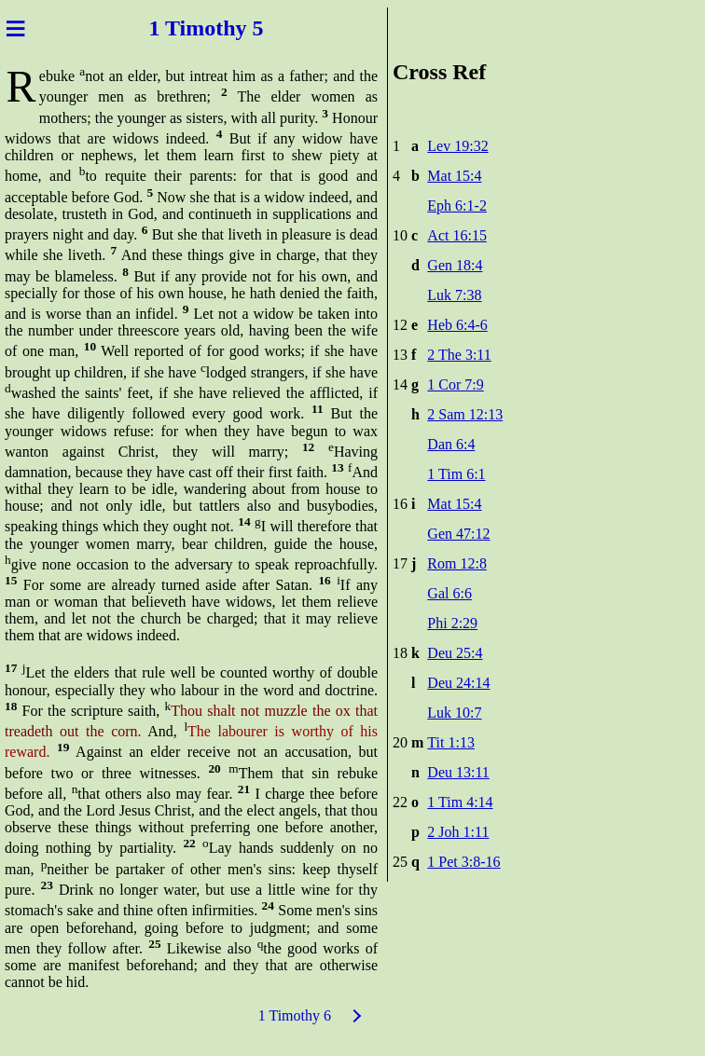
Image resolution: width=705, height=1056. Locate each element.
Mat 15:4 (454, 176)
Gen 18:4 (454, 265)
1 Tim (176, 28)
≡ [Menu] (15, 27)
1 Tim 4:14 (459, 802)
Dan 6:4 (451, 444)
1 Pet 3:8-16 (463, 862)
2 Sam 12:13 (465, 414)
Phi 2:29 (452, 623)
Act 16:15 (457, 235)
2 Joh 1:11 (458, 832)
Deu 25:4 (454, 653)
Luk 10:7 (454, 712)
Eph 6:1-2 (457, 205)
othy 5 (233, 28)
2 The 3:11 (459, 355)
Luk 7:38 (454, 295)
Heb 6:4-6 (457, 325)
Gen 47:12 (458, 534)
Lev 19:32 (457, 146)
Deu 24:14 (458, 683)
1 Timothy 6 (294, 1015)
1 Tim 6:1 (456, 474)
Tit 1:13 (451, 742)
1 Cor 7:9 (455, 384)
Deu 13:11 (458, 772)
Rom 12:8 (457, 563)
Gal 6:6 (449, 593)
